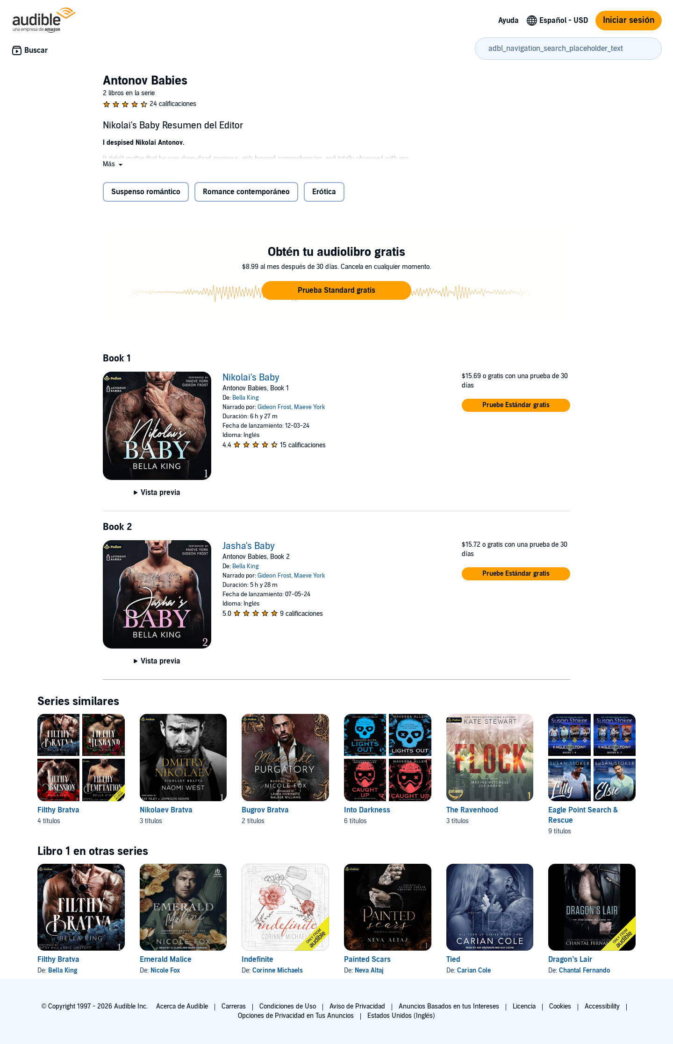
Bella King (245, 398)
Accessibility (602, 1006)
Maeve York (309, 407)
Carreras (234, 1006)
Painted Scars (367, 959)
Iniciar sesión (628, 20)
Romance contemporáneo (246, 192)
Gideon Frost (274, 407)
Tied (453, 959)
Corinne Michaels (277, 970)
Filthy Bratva (58, 959)
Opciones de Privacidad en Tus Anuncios (296, 1016)
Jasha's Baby (248, 546)
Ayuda (508, 20)
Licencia (524, 1006)
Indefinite (257, 959)
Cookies (560, 1006)
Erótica (324, 192)
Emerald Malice (166, 959)
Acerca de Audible (182, 1006)
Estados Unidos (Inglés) (401, 1016)
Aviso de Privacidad (357, 1006)
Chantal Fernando (584, 970)
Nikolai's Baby (250, 377)
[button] (113, 164)
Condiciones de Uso (287, 1006)
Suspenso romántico (145, 192)
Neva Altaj (369, 970)
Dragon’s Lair (570, 959)
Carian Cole (474, 970)
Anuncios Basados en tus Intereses (449, 1006)
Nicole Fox (165, 970)
